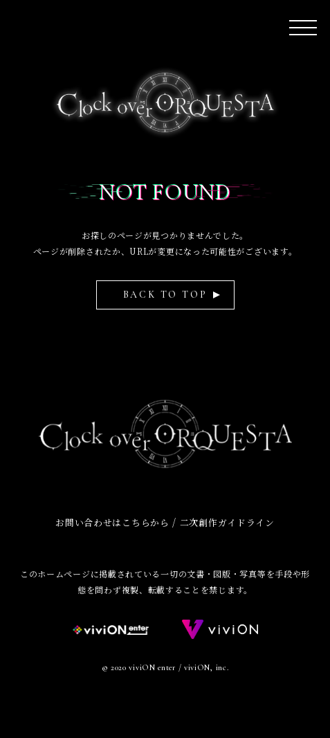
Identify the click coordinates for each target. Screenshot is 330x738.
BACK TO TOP (165, 294)
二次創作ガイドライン (227, 522)
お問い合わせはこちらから (112, 522)
